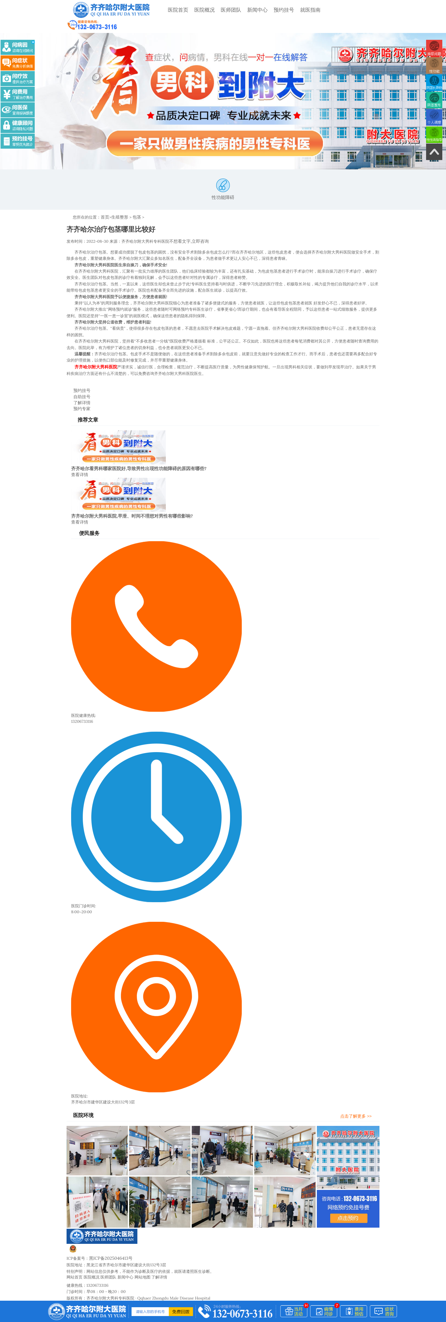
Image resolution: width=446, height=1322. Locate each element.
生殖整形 (119, 203)
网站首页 (74, 1257)
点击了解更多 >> (360, 1097)
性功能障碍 (223, 176)
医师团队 (220, 10)
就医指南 (300, 10)
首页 (105, 203)
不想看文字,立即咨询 (187, 227)
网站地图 (142, 1257)
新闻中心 (247, 10)
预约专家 (78, 391)
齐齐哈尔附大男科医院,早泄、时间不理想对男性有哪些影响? (132, 498)
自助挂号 (78, 380)
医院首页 (168, 10)
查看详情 (79, 456)
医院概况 (194, 10)
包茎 (135, 203)
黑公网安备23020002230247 (100, 1232)
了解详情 (78, 386)
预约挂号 (273, 10)
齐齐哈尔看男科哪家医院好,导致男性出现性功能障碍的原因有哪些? (139, 451)
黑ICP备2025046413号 (109, 1239)
